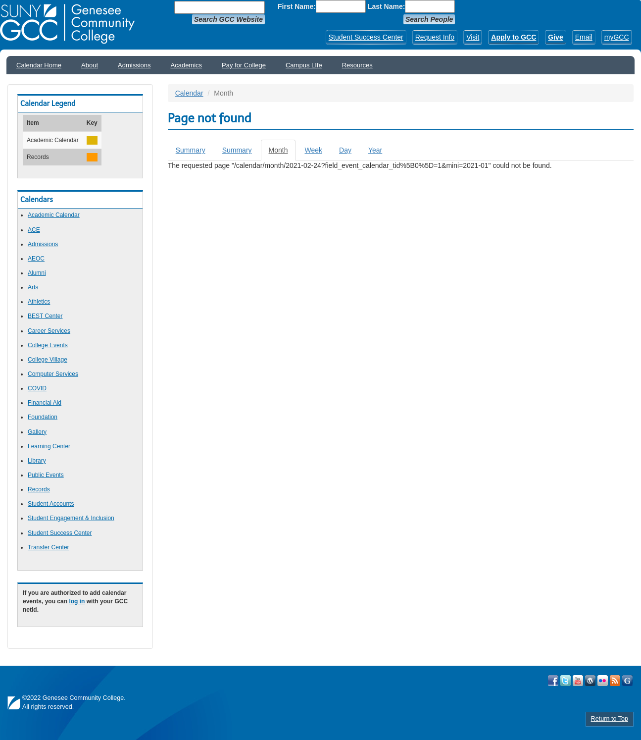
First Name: (297, 6)
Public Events (46, 475)
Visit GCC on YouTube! (578, 680)
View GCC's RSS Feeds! (615, 680)
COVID (37, 388)
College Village (47, 359)
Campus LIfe (304, 65)
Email (583, 37)
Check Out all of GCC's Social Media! (627, 680)
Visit (472, 37)
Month (282, 152)
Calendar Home (38, 65)
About (89, 65)
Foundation (42, 417)
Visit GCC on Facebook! (553, 680)
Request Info (434, 37)
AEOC (36, 258)
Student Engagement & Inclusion (71, 518)
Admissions (134, 65)
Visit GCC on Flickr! (602, 680)
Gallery (37, 431)
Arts (33, 287)
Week (313, 150)
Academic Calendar (54, 214)
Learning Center (49, 446)
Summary (190, 150)
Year (375, 150)
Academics (186, 65)
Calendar (189, 93)
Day (345, 150)
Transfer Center (48, 547)
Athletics (39, 301)
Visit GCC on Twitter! (565, 680)
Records (39, 489)
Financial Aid (44, 402)
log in (77, 601)
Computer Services (53, 373)
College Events (48, 345)
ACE (34, 229)
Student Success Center (366, 37)
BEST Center (45, 316)
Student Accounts (51, 503)
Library (37, 460)
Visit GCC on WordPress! (590, 680)
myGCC (616, 37)
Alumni (37, 272)
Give (555, 37)
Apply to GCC (513, 37)
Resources (357, 65)
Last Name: (386, 6)
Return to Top (609, 718)
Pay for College (244, 65)
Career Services (49, 330)
